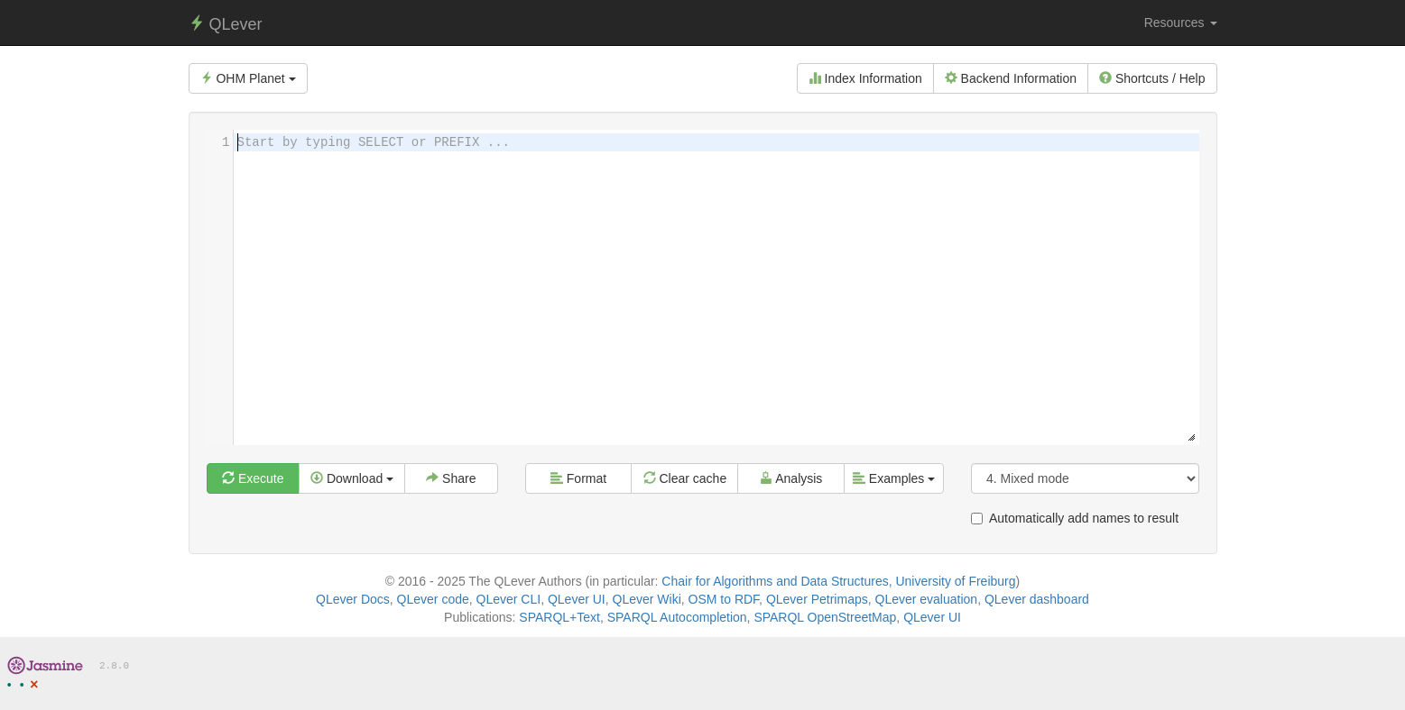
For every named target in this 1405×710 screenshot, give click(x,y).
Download (351, 478)
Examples (894, 478)
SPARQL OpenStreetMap (824, 617)
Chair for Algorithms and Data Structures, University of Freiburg (838, 581)
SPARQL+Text (559, 617)
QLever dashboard (1036, 599)
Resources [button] (1180, 22)
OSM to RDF (724, 599)
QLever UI (576, 599)
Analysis (791, 478)
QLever (226, 23)
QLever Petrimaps (817, 599)
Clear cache (685, 478)
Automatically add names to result (1075, 518)
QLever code (433, 599)
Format (578, 478)
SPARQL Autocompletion (677, 617)
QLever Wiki (647, 599)
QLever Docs (353, 599)
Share (451, 478)
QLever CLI (508, 599)
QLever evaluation (926, 599)
